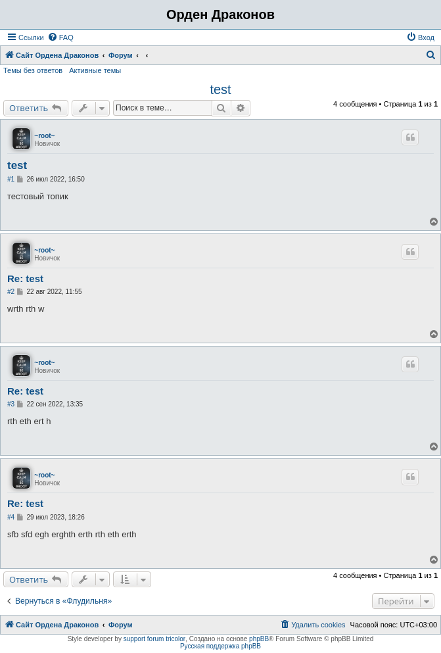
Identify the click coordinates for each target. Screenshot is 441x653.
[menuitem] (60, 37)
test (220, 89)
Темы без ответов (32, 70)
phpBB (259, 638)
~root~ (44, 135)
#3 (10, 404)
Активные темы (95, 70)
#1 (10, 179)
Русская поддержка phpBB (220, 646)
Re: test (25, 278)
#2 (10, 291)
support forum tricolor (154, 638)
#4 (10, 517)
